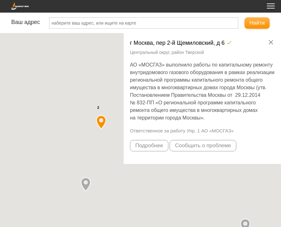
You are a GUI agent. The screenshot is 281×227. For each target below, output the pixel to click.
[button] (86, 184)
